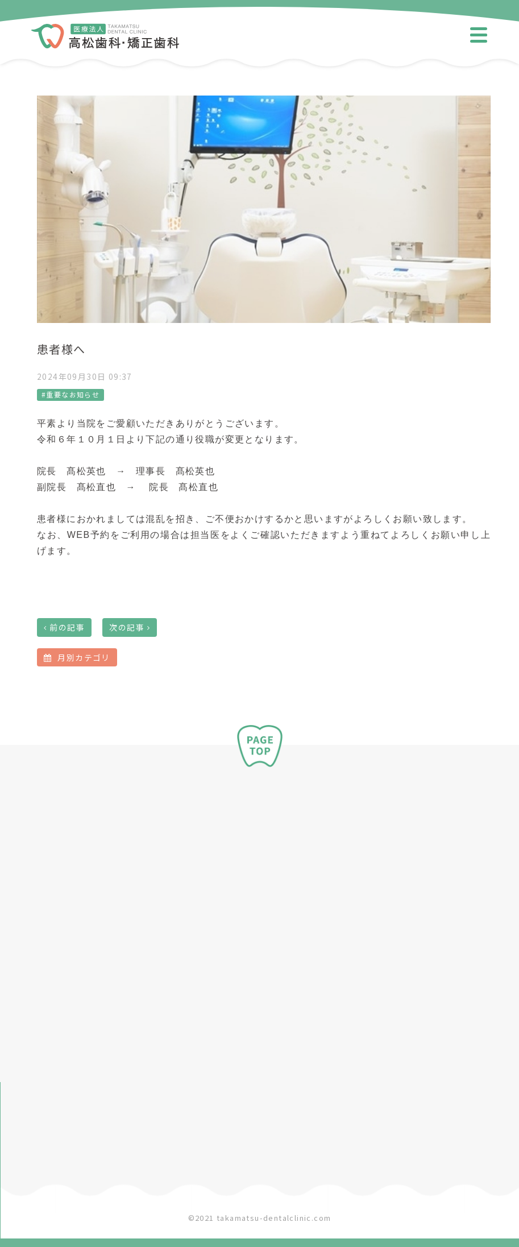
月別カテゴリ (77, 657)
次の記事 (126, 627)
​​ (105, 42)
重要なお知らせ (72, 394)
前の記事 (67, 627)
